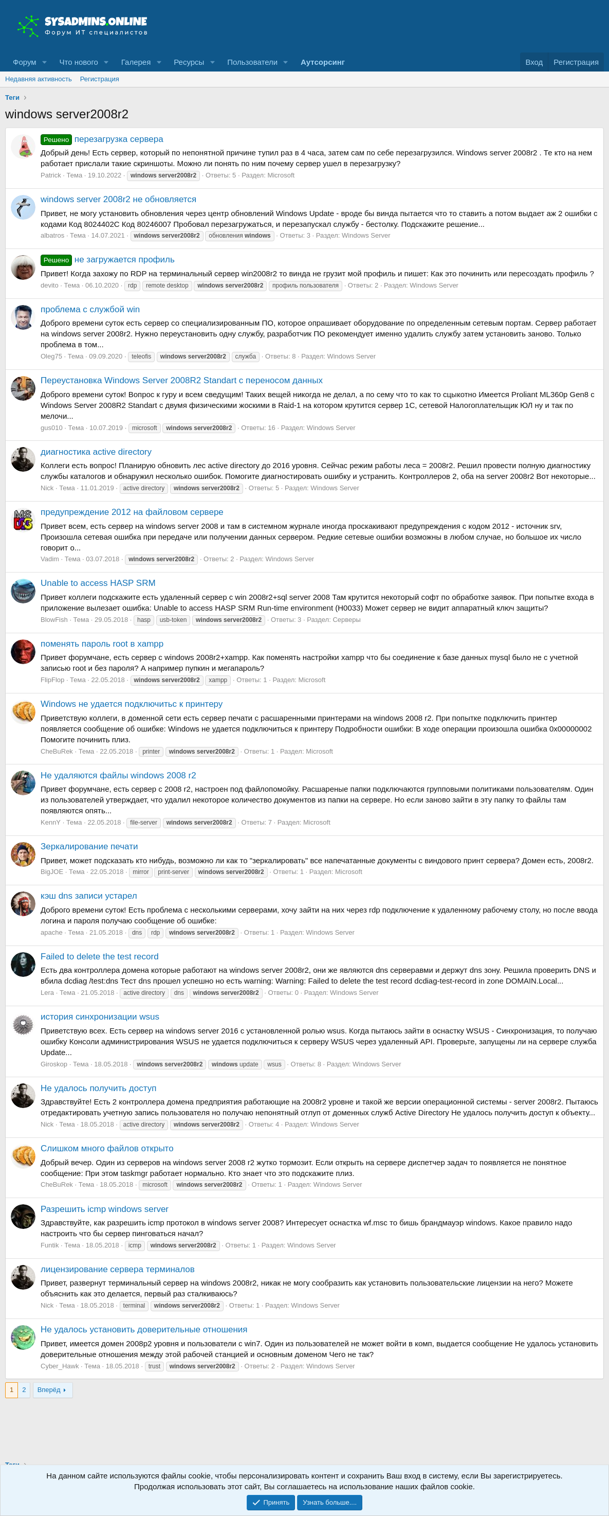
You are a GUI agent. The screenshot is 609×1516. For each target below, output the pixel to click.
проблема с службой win (90, 309)
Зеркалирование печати (89, 846)
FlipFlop (52, 680)
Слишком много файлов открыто (107, 1148)
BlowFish (54, 619)
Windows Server (366, 235)
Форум (24, 62)
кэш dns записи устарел (89, 896)
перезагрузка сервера (102, 139)
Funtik (50, 1245)
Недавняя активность (38, 79)
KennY (51, 822)
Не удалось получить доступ (98, 1088)
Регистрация (99, 79)
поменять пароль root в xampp (102, 644)
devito (50, 285)
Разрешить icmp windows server (105, 1209)
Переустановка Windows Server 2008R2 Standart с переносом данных (182, 380)
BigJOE (52, 872)
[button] (44, 62)
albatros (52, 235)
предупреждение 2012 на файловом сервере (132, 512)
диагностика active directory (96, 452)
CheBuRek (57, 751)
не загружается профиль (108, 259)
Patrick (51, 175)
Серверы (346, 619)
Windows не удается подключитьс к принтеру (132, 704)
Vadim (50, 559)
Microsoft (280, 175)
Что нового (78, 62)
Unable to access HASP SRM (98, 583)
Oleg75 (51, 356)
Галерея (136, 62)
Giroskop (54, 1064)
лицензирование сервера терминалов (118, 1269)
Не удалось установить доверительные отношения (144, 1329)
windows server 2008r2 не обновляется (118, 199)
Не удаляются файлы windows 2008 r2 (118, 775)
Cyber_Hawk (60, 1366)
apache (52, 932)
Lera (47, 992)
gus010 (52, 428)
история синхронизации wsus (100, 1017)
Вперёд (49, 1390)
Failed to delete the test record (100, 956)
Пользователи (252, 62)
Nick (47, 488)
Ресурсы (189, 62)
